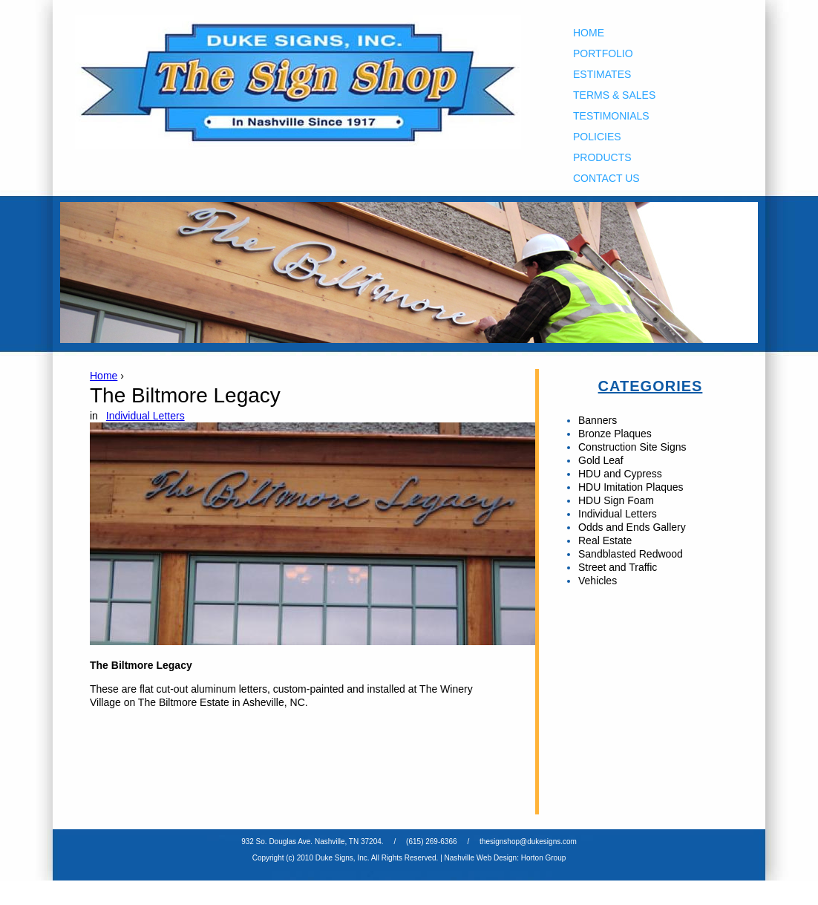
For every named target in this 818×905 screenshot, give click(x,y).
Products (602, 157)
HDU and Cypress (620, 474)
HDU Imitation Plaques (631, 487)
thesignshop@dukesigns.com (528, 841)
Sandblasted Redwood (630, 554)
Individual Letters (145, 416)
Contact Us (606, 178)
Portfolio (603, 53)
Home (588, 33)
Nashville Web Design (481, 858)
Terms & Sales (614, 95)
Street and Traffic (617, 567)
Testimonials (611, 116)
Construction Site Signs (632, 447)
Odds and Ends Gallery (632, 527)
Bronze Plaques (615, 434)
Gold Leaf (601, 460)
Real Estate (605, 540)
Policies (597, 137)
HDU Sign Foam (616, 500)
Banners (597, 420)
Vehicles (597, 581)
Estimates (602, 74)
